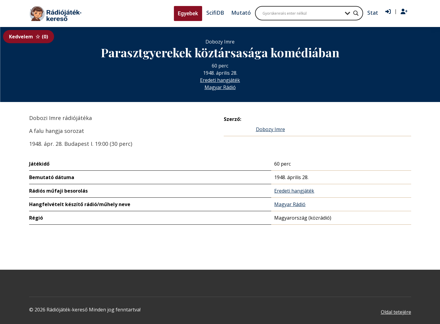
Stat (372, 12)
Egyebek (188, 13)
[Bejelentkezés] (388, 11)
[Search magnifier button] (356, 13)
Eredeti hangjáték (220, 80)
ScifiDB (215, 12)
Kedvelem (28, 36)
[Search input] (302, 13)
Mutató (241, 12)
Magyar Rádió (220, 87)
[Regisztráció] (404, 11)
